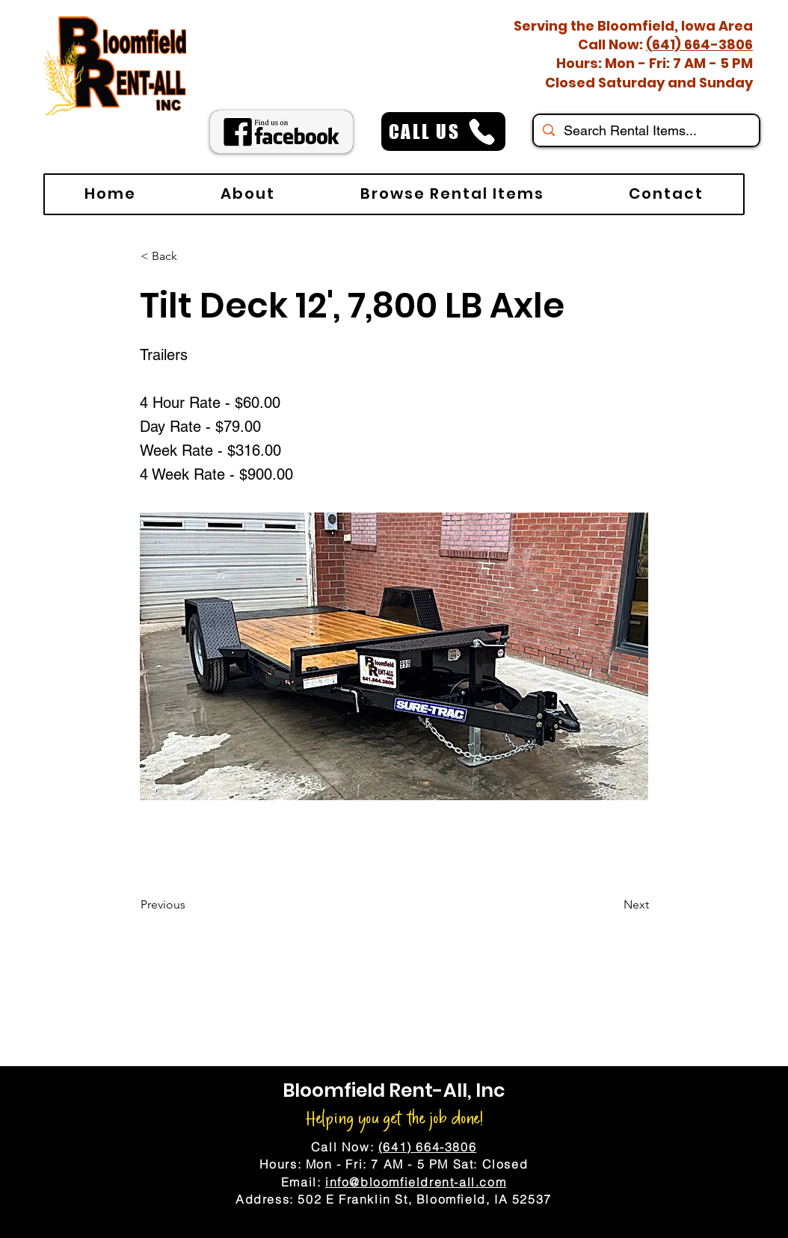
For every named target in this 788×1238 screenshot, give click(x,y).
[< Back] (190, 256)
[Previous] (190, 905)
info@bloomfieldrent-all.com (415, 1181)
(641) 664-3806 (699, 44)
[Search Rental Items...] (645, 130)
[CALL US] (443, 131)
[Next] (611, 905)
